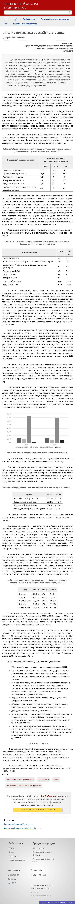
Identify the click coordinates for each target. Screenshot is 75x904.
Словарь (12, 856)
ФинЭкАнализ (38, 848)
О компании (13, 874)
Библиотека (29, 19)
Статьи (12, 848)
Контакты (12, 879)
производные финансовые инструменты (24, 785)
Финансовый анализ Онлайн (16, 824)
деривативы (44, 779)
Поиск (14, 882)
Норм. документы (17, 860)
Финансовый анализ (21, 3)
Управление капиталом (25, 23)
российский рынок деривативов (20, 779)
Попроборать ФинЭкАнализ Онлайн (37, 809)
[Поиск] (36, 12)
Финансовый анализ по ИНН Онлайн (20, 828)
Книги (11, 852)
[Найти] (69, 12)
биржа (56, 779)
